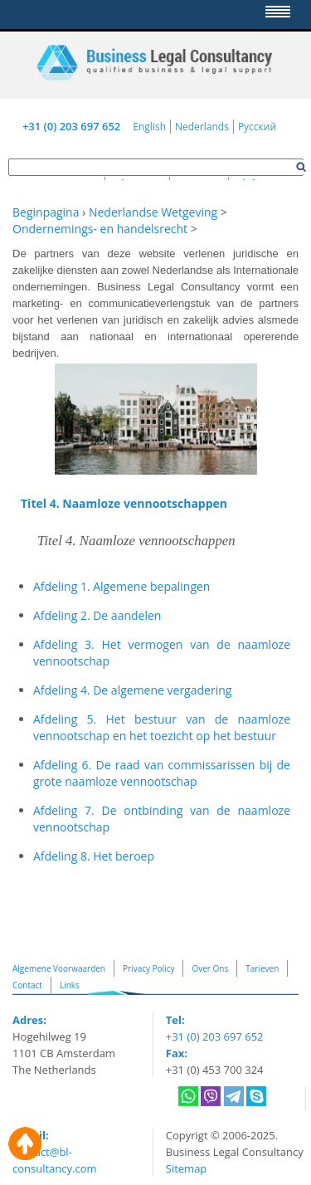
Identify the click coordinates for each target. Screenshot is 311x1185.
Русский (257, 126)
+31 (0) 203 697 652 (71, 126)
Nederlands (202, 126)
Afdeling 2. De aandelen (97, 615)
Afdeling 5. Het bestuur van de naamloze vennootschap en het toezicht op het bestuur (161, 727)
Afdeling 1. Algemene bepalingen (121, 586)
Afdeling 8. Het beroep (93, 856)
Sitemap (186, 1168)
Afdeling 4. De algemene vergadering (132, 690)
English (149, 126)
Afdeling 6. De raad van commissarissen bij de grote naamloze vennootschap (161, 773)
